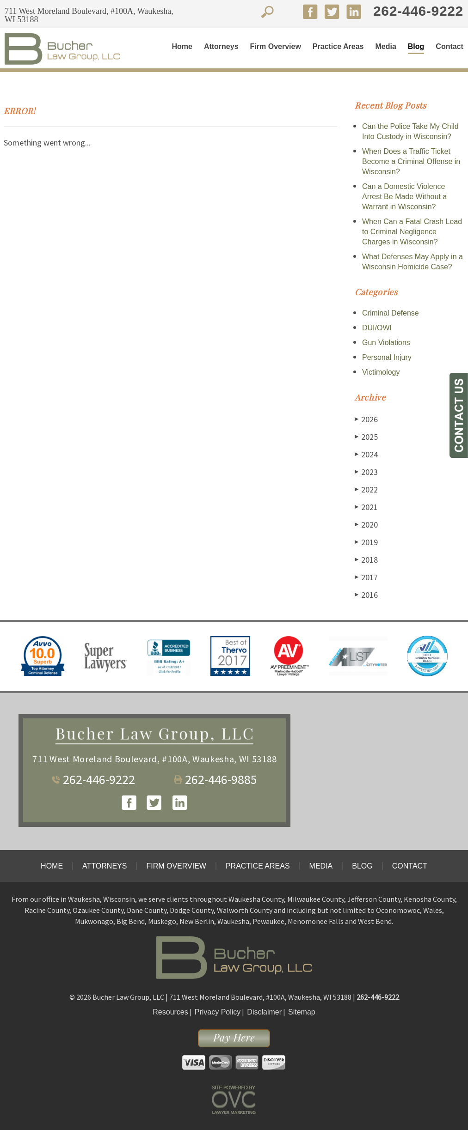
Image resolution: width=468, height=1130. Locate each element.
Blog (416, 46)
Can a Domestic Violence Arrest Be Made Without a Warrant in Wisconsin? (404, 196)
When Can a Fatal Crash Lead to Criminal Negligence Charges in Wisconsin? (412, 232)
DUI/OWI (377, 328)
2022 (366, 489)
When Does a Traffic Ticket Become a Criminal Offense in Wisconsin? (411, 161)
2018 (366, 559)
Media (385, 46)
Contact (449, 46)
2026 (366, 419)
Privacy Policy (218, 1012)
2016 (366, 595)
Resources (170, 1012)
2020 (366, 524)
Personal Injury (387, 357)
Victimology (381, 372)
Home (182, 46)
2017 (366, 577)
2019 (366, 542)
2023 (366, 472)
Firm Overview (275, 46)
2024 (366, 454)
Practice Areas (338, 46)
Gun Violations (386, 342)
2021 (366, 507)
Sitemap (301, 1012)
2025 (366, 437)
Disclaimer (264, 1012)
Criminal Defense (390, 313)
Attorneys (221, 46)
